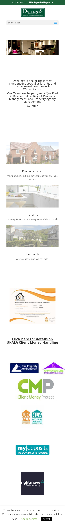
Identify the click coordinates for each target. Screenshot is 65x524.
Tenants (32, 214)
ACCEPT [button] (46, 519)
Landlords (32, 254)
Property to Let (32, 171)
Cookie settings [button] (29, 518)
